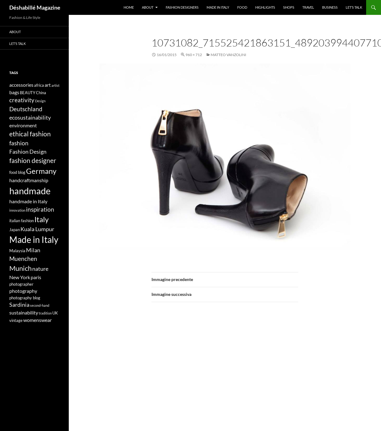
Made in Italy (218, 7)
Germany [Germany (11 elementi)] (41, 170)
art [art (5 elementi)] (48, 85)
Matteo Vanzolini (228, 54)
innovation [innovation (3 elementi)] (17, 210)
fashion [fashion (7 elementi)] (18, 143)
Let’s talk (354, 7)
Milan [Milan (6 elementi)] (33, 250)
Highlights (265, 7)
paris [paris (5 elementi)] (36, 277)
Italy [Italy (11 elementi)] (41, 219)
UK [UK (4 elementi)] (55, 312)
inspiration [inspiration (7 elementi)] (40, 209)
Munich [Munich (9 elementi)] (20, 268)
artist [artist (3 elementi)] (55, 85)
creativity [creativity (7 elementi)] (21, 99)
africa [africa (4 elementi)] (39, 85)
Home (129, 7)
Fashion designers (182, 7)
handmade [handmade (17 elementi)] (29, 190)
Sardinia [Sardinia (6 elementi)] (19, 304)
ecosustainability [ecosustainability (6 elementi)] (30, 117)
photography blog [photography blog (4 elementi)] (24, 297)
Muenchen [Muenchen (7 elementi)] (23, 258)
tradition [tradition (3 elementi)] (45, 313)
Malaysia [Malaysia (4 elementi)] (17, 250)
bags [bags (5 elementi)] (14, 92)
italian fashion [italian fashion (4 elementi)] (21, 220)
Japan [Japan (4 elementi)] (14, 229)
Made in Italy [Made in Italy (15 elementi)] (33, 240)
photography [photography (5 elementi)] (23, 291)
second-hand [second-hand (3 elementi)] (39, 305)
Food (242, 7)
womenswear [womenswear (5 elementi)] (37, 320)
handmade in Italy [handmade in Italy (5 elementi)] (28, 201)
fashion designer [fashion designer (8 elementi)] (32, 160)
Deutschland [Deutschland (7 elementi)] (25, 108)
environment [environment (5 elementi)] (23, 125)
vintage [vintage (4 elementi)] (16, 320)
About (147, 7)
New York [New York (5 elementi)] (19, 277)
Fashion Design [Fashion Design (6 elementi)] (27, 151)
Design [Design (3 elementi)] (40, 101)
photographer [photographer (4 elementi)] (21, 284)
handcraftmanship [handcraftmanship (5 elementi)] (28, 180)
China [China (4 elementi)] (41, 92)
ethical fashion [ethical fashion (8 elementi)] (30, 134)
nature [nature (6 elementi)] (40, 269)
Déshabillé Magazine (34, 7)
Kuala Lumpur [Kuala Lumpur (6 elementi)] (37, 229)
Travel (308, 7)
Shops (288, 7)
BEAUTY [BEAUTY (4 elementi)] (27, 92)
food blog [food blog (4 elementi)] (17, 172)
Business (330, 7)
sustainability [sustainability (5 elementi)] (23, 312)
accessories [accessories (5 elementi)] (21, 85)
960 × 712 (194, 54)
